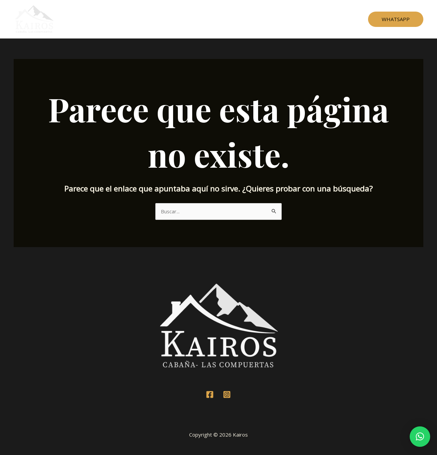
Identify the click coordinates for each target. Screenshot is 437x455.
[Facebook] (210, 394)
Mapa (248, 19)
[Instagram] (227, 394)
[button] (420, 436)
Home (158, 19)
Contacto (276, 19)
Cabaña (184, 19)
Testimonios (217, 19)
